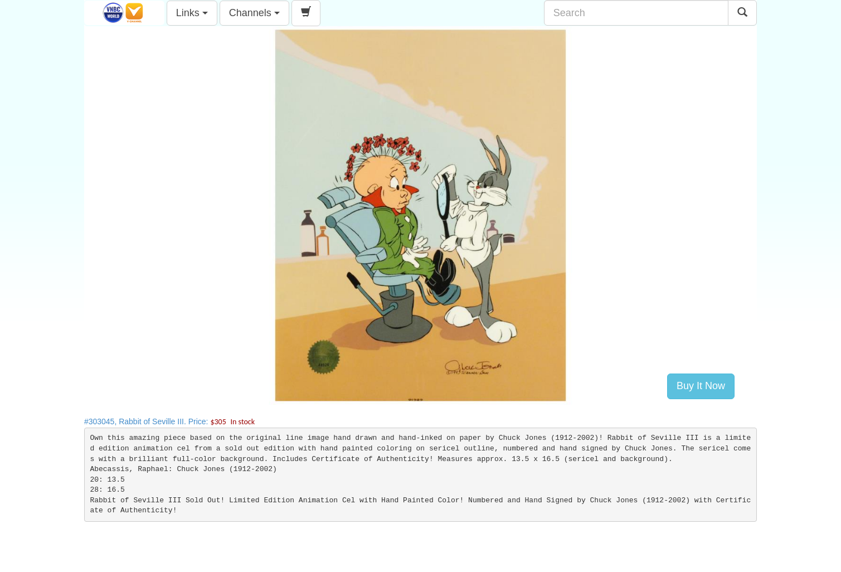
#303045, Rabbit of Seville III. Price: (169, 421)
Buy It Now (701, 385)
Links (192, 12)
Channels (254, 12)
